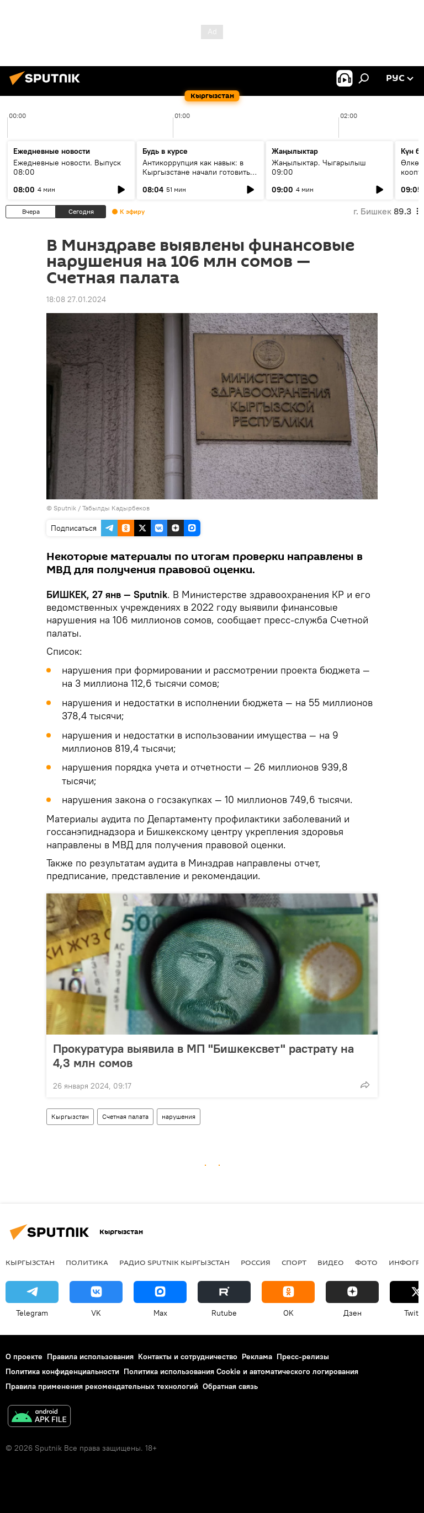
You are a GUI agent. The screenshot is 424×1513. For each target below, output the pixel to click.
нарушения (178, 1116)
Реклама (257, 1356)
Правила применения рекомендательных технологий (102, 1386)
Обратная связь (230, 1386)
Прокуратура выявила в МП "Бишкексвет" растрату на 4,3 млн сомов (203, 1055)
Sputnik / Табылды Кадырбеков (102, 508)
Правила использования (90, 1356)
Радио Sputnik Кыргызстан (174, 1262)
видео (330, 1262)
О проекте (24, 1356)
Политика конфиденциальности (62, 1371)
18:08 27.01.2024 (76, 299)
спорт (294, 1262)
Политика (87, 1262)
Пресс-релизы (303, 1356)
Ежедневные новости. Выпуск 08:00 (67, 167)
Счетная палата (125, 1116)
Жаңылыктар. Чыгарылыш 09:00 (319, 167)
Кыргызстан (70, 1116)
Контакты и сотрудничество (187, 1356)
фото (366, 1262)
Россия (256, 1262)
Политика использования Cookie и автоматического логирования (241, 1371)
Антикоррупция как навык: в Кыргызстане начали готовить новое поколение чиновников (196, 172)
